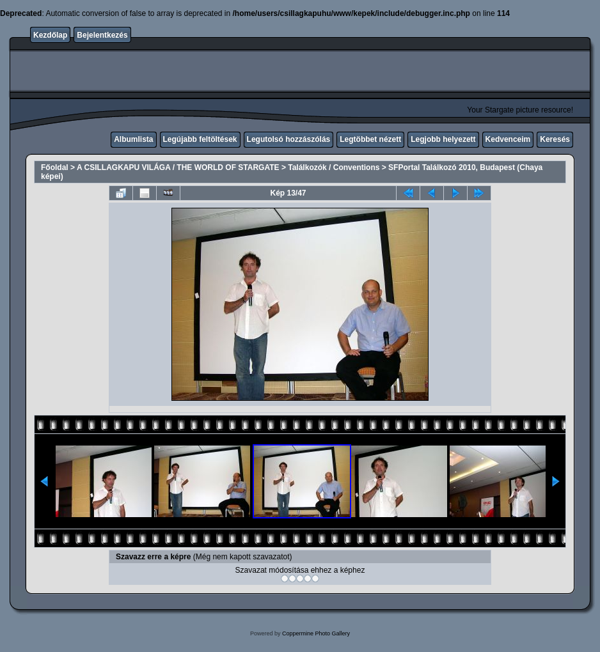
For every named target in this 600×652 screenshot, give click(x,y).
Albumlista (133, 139)
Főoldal (54, 167)
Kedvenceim (508, 139)
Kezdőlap (50, 35)
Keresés (555, 139)
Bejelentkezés (102, 35)
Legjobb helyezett (443, 139)
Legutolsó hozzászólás (289, 139)
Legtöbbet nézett (370, 139)
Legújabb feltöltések (200, 139)
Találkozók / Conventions (333, 167)
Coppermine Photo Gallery (316, 633)
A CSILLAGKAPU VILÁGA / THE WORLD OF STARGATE (178, 167)
